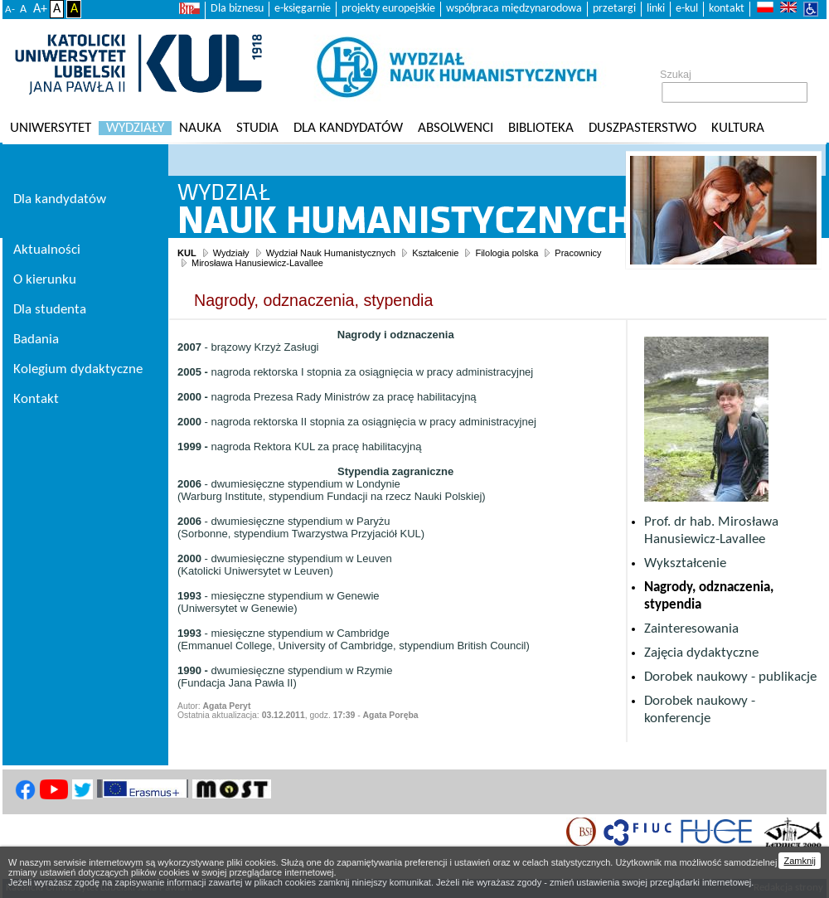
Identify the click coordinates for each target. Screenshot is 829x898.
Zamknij (799, 861)
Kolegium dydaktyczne (78, 369)
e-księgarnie (302, 8)
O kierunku (44, 280)
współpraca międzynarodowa (514, 8)
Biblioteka (541, 128)
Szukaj (675, 74)
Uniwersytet (50, 128)
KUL (186, 253)
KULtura (737, 128)
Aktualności (46, 250)
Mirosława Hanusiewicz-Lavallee (257, 263)
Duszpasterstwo (642, 128)
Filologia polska (506, 253)
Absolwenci (455, 128)
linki (656, 8)
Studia (257, 128)
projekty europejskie (388, 8)
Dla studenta (49, 310)
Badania (36, 340)
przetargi (614, 8)
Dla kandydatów (348, 128)
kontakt (726, 8)
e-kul (687, 8)
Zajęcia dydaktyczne (701, 653)
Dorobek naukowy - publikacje (730, 677)
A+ (40, 9)
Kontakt (36, 399)
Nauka (200, 128)
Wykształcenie (685, 563)
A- (10, 9)
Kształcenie (435, 253)
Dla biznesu (237, 8)
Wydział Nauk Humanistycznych (330, 253)
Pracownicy (578, 253)
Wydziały (135, 128)
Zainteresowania (691, 629)
